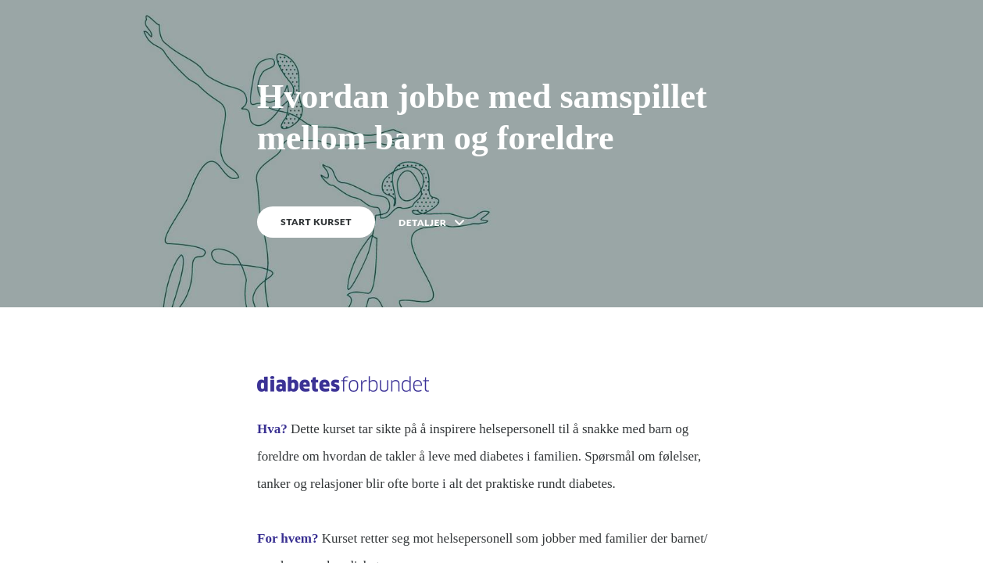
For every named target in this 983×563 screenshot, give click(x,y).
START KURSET (316, 222)
